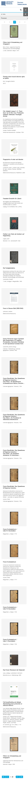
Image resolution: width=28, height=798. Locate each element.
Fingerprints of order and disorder (13, 159)
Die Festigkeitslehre (9, 268)
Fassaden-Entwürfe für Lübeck (12, 199)
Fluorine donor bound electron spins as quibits (14, 77)
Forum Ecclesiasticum (9, 562)
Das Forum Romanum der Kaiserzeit (14, 670)
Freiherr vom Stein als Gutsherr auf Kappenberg (13, 235)
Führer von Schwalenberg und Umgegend (12, 757)
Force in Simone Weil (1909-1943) (13, 308)
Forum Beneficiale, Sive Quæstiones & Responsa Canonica (14, 487)
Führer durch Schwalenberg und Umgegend (12, 43)
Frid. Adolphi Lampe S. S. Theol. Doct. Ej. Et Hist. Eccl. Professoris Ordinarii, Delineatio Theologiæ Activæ (13, 114)
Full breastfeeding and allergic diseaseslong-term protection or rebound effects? (12, 703)
